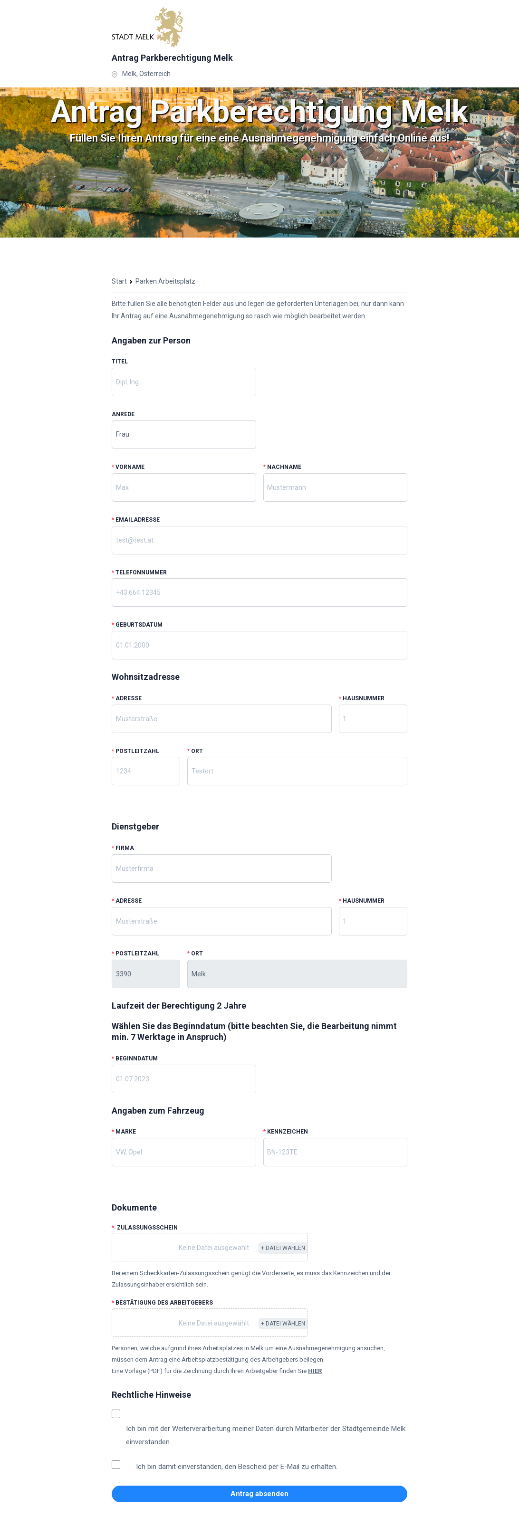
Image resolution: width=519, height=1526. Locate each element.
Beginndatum (135, 1058)
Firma (123, 848)
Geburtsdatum (137, 624)
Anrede (123, 414)
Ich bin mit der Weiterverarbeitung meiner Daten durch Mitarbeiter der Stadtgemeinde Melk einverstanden (265, 1435)
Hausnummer (361, 698)
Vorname (128, 467)
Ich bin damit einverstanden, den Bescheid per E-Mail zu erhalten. (236, 1466)
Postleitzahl (135, 751)
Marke (124, 1131)
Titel (120, 361)
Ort (195, 751)
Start (119, 281)
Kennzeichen (285, 1131)
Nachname (282, 467)
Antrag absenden (259, 1493)
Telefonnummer (139, 572)
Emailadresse (136, 519)
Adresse (127, 698)
